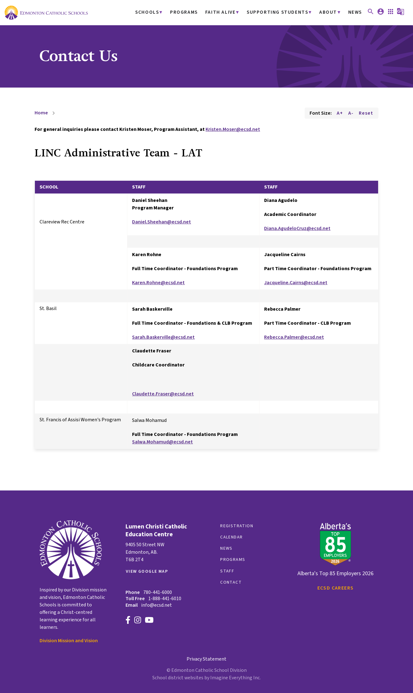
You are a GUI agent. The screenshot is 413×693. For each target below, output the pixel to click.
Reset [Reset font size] (366, 113)
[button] (370, 14)
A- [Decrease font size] (351, 113)
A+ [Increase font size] (340, 113)
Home (41, 112)
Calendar (231, 537)
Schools (157, 13)
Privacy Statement (206, 659)
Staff (227, 571)
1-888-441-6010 (164, 598)
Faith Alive (227, 13)
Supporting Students (281, 13)
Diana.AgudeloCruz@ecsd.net (297, 228)
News (355, 13)
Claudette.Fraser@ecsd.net (163, 393)
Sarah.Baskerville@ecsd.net (163, 337)
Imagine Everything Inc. (235, 677)
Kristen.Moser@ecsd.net (233, 129)
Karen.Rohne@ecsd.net (158, 282)
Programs (193, 13)
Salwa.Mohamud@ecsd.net (162, 441)
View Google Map (147, 571)
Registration (236, 526)
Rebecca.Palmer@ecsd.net (294, 337)
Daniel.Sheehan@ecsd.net (161, 221)
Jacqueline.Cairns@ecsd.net (295, 282)
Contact (231, 582)
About (329, 13)
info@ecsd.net (156, 605)
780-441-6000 (157, 592)
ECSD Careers (335, 588)
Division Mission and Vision (69, 640)
